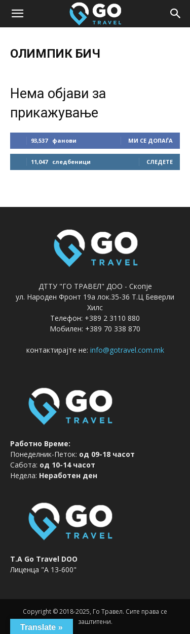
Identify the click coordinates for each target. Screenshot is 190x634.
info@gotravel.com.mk (127, 350)
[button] (17, 13)
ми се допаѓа (150, 140)
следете (159, 161)
